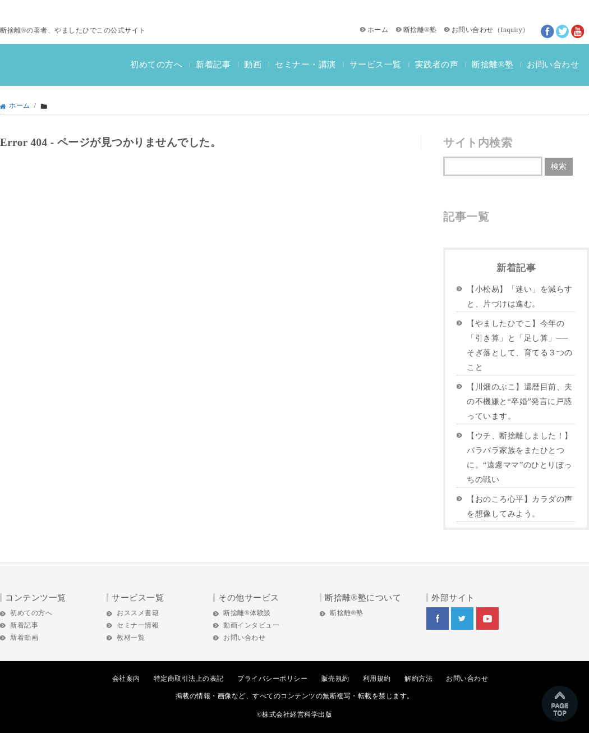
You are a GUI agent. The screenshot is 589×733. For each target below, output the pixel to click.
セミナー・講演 (305, 64)
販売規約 (335, 678)
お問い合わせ (473, 30)
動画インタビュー (251, 625)
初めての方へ (156, 64)
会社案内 (126, 678)
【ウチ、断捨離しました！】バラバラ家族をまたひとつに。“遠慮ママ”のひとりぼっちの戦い (520, 457)
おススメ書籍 (138, 613)
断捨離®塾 (420, 30)
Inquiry (511, 30)
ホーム (378, 30)
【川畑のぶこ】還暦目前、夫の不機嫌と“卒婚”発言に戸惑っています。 (520, 401)
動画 (252, 64)
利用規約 (377, 678)
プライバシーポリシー (272, 678)
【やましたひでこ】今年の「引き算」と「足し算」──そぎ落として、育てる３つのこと (520, 345)
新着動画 (24, 638)
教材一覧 (131, 638)
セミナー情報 (138, 625)
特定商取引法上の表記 (189, 678)
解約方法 (418, 678)
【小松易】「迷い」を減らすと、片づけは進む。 (520, 296)
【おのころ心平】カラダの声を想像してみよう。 (520, 506)
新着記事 (213, 64)
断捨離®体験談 (247, 613)
